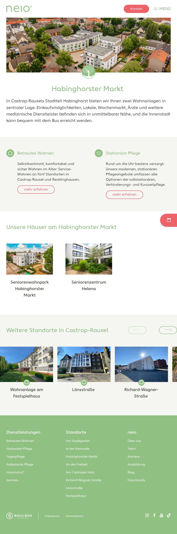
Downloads (136, 480)
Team (132, 449)
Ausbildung (136, 465)
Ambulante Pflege (19, 465)
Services (12, 480)
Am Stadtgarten (78, 441)
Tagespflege (15, 457)
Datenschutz (74, 516)
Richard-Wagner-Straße (141, 393)
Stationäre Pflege (123, 153)
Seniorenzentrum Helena (89, 286)
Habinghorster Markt (82, 457)
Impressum (52, 516)
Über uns (134, 441)
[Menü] (162, 9)
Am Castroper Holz (80, 472)
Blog (131, 472)
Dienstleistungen (23, 432)
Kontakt (136, 9)
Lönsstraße (84, 390)
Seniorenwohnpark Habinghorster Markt (30, 289)
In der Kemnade (77, 449)
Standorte (76, 432)
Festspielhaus (76, 496)
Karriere (133, 457)
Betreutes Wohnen (35, 153)
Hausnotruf (15, 472)
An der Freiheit (77, 465)
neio (132, 432)
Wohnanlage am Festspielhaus (26, 393)
